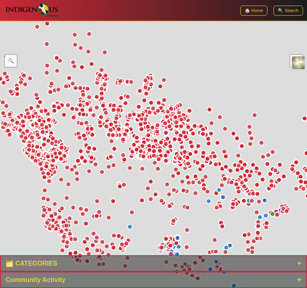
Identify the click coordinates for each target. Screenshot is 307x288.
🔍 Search (288, 10)
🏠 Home (254, 10)
